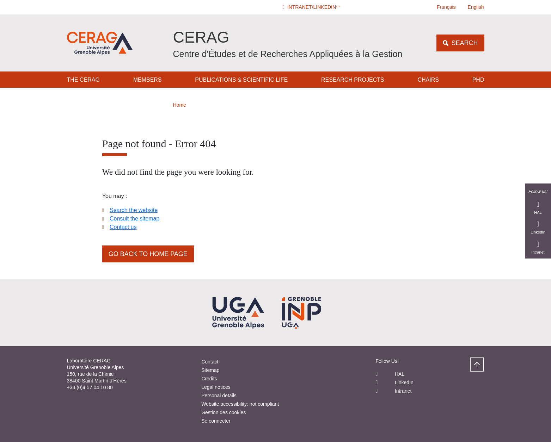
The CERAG (83, 80)
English (476, 7)
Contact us (123, 227)
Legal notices (216, 387)
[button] (312, 7)
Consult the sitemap (134, 219)
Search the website (134, 210)
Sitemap (210, 370)
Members (147, 80)
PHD (478, 80)
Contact (209, 362)
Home (179, 105)
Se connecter (216, 421)
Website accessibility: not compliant (240, 404)
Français (446, 7)
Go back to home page (148, 253)
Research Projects (352, 80)
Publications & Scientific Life (241, 80)
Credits (209, 378)
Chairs (428, 80)
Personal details (219, 395)
